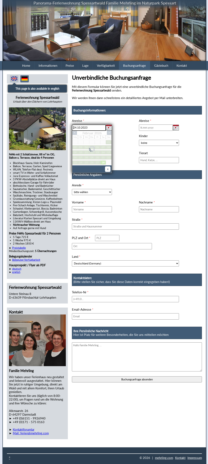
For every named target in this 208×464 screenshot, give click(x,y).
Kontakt (182, 65)
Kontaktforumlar (23, 429)
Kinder (143, 136)
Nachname (147, 202)
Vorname (79, 202)
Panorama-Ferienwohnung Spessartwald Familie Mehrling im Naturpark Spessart (105, 2)
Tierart (143, 153)
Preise (70, 65)
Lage (85, 65)
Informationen (48, 65)
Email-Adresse (82, 309)
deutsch (16, 268)
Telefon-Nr (80, 292)
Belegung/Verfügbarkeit (26, 259)
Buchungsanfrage (134, 65)
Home (26, 65)
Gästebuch (161, 65)
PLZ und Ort (81, 238)
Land (76, 256)
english (16, 272)
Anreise (78, 120)
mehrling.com (164, 458)
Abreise (145, 120)
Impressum (194, 458)
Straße (77, 219)
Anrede (77, 185)
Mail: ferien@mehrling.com (31, 433)
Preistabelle (19, 247)
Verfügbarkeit (106, 65)
